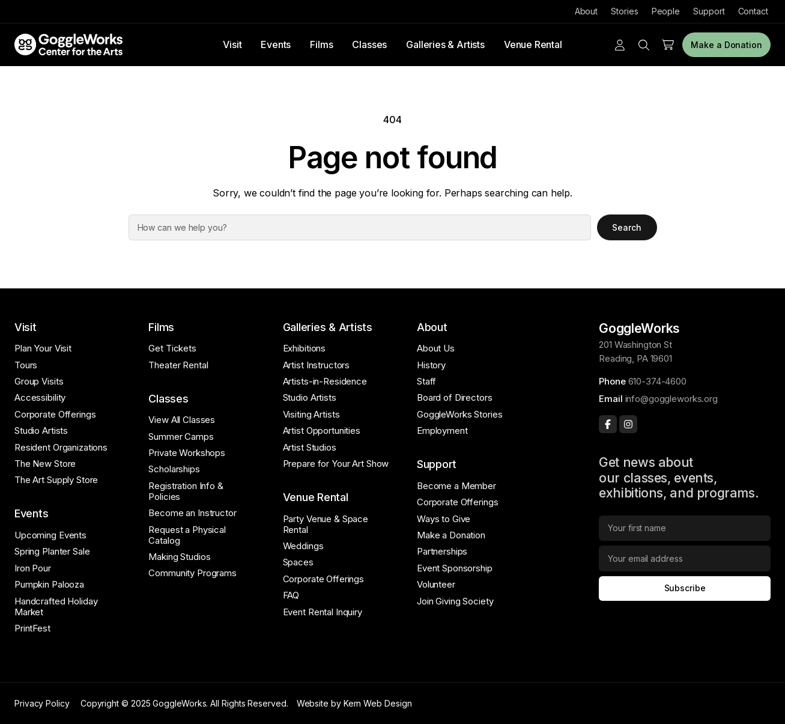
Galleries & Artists (445, 44)
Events (276, 44)
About (586, 11)
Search (626, 227)
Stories (624, 11)
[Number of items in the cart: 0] (667, 45)
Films (321, 44)
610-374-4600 (657, 381)
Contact (753, 11)
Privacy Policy (42, 703)
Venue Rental (533, 44)
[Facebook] (608, 424)
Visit (232, 44)
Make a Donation (726, 45)
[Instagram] (628, 424)
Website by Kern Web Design (354, 703)
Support (708, 11)
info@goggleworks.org (671, 398)
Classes (369, 44)
